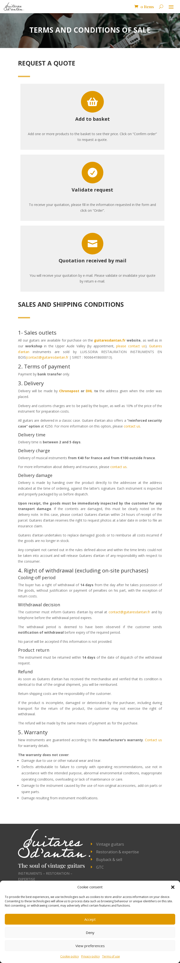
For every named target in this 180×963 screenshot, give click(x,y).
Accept (90, 919)
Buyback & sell (109, 859)
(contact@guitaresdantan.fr (47, 357)
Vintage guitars (110, 844)
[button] (172, 887)
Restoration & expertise (117, 852)
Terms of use (111, 956)
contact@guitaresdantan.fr (129, 612)
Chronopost (69, 391)
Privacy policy (90, 956)
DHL (89, 391)
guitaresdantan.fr (109, 340)
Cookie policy (69, 956)
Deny (90, 932)
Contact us (153, 740)
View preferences (90, 945)
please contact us (130, 346)
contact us (132, 426)
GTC (100, 867)
